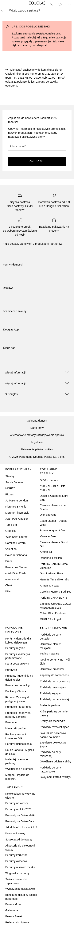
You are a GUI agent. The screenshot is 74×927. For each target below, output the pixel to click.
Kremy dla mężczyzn (52, 720)
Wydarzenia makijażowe (20, 888)
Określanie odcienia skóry (55, 761)
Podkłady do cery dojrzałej (50, 636)
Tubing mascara (50, 653)
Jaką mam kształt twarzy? (55, 777)
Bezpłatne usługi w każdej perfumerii (21, 896)
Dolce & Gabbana (16, 555)
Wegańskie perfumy (17, 873)
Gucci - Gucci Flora (52, 573)
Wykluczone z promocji (19, 768)
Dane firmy (37, 427)
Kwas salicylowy (15, 833)
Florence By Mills (15, 506)
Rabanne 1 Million (51, 557)
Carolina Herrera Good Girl (54, 544)
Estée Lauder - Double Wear (53, 522)
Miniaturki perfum (15, 728)
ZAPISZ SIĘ (37, 161)
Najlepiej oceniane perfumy (16, 761)
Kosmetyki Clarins (16, 567)
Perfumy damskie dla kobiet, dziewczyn (18, 640)
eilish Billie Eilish (15, 573)
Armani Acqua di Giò (52, 530)
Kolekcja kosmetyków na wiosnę (20, 795)
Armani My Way (49, 585)
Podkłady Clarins (15, 691)
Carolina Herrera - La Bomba (53, 507)
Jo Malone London (16, 500)
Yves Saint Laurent (16, 536)
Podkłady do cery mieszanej (50, 754)
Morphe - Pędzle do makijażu (17, 776)
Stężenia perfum (50, 705)
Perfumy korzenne (16, 855)
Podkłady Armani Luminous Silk (15, 736)
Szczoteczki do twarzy (18, 839)
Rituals (9, 494)
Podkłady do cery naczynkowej (50, 769)
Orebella (10, 530)
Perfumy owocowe (16, 861)
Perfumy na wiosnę (17, 803)
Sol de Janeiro (14, 482)
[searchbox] (37, 10)
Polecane (11, 722)
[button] (37, 372)
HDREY (10, 488)
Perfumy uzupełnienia (18, 743)
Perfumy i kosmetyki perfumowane (17, 656)
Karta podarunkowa (17, 663)
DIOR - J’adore (49, 480)
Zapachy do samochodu (54, 675)
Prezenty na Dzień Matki (20, 815)
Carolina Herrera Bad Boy (55, 591)
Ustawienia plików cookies (37, 449)
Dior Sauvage (48, 514)
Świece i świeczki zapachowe (16, 881)
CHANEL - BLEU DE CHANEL (52, 488)
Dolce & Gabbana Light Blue (54, 497)
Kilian (8, 591)
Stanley (9, 476)
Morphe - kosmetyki (17, 512)
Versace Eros (48, 536)
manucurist (12, 579)
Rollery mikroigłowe (17, 922)
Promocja (11, 669)
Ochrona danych (37, 420)
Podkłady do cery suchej (55, 681)
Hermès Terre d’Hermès (54, 579)
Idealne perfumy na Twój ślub (55, 661)
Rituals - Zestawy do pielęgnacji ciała (17, 699)
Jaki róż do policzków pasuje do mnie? (53, 735)
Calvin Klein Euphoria (53, 613)
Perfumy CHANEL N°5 (53, 597)
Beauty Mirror (13, 904)
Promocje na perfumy (18, 706)
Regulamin (37, 442)
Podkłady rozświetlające (54, 727)
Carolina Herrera (15, 542)
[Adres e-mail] (37, 146)
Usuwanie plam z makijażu (50, 646)
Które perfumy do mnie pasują (54, 713)
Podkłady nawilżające (53, 687)
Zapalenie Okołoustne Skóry (53, 744)
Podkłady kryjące (50, 693)
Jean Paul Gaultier (16, 518)
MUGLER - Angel (50, 619)
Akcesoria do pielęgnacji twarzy (20, 847)
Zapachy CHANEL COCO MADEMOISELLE (55, 605)
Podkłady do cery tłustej (54, 699)
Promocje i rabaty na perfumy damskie (17, 714)
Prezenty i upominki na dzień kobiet (19, 677)
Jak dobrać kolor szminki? (21, 827)
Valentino (11, 549)
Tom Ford (11, 524)
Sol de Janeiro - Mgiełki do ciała (19, 751)
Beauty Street (13, 916)
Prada (9, 561)
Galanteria (11, 910)
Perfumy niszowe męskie (20, 867)
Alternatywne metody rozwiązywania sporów (37, 435)
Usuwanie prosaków (52, 669)
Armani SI (46, 551)
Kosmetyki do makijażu (19, 685)
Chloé (9, 585)
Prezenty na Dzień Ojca (19, 821)
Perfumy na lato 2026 (18, 809)
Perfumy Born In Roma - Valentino (54, 565)
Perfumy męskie (15, 648)
